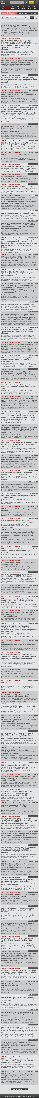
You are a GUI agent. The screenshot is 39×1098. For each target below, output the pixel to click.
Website (9, 1096)
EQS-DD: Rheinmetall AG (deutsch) (13, 176)
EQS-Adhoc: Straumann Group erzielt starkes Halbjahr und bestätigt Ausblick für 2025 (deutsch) (17, 910)
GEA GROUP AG (33, 506)
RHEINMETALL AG (32, 174)
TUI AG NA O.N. (33, 951)
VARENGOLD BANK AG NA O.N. (33, 221)
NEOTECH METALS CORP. (33, 546)
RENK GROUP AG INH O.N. (33, 845)
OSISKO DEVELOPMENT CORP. (33, 610)
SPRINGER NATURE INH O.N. (33, 968)
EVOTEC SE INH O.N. (33, 921)
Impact (18, 8)
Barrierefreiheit (28, 1096)
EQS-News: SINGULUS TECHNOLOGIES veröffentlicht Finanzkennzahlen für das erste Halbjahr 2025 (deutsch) (18, 752)
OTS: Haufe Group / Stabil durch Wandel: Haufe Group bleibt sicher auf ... (18, 563)
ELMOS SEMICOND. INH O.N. (33, 470)
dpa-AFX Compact (8, 13)
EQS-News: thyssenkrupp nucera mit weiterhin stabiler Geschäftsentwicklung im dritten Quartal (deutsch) (19, 1014)
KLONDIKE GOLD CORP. (33, 254)
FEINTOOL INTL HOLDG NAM (33, 1040)
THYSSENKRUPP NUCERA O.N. (33, 1009)
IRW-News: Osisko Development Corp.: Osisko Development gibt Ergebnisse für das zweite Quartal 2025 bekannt (17, 614)
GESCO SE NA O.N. (33, 802)
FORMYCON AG (33, 1071)
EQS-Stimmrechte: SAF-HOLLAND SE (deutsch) (17, 186)
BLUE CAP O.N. (33, 269)
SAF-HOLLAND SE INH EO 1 (33, 184)
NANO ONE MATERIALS (33, 715)
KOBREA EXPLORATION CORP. (33, 312)
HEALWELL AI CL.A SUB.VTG (33, 396)
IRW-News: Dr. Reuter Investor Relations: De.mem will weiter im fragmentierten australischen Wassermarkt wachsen (19, 444)
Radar (13, 8)
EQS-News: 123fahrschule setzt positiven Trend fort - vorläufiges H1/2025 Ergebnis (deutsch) (18, 575)
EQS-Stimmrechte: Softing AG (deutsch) (15, 587)
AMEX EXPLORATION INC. (33, 369)
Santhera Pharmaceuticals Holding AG (33, 892)
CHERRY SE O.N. (33, 342)
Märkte (29, 8)
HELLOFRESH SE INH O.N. (33, 75)
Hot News (33, 13)
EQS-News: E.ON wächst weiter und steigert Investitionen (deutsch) (17, 985)
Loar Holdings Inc (32, 237)
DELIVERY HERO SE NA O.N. (33, 164)
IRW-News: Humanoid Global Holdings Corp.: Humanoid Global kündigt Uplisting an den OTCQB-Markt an (17, 359)
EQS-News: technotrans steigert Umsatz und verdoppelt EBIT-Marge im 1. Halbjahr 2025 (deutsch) (17, 940)
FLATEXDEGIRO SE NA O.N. (33, 152)
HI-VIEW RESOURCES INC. (33, 640)
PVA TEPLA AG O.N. (33, 995)
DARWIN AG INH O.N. (33, 493)
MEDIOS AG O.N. (33, 774)
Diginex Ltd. (33, 731)
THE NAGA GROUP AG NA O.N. (33, 816)
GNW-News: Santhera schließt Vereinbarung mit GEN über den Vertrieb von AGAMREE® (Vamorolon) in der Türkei (19, 896)
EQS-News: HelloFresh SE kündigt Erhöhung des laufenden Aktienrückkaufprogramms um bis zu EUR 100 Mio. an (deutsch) (18, 94)
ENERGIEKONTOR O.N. (33, 455)
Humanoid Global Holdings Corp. (33, 355)
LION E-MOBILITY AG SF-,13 (33, 623)
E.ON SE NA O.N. (33, 981)
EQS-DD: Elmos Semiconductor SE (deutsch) (16, 473)
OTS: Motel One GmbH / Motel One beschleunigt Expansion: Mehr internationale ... (18, 707)
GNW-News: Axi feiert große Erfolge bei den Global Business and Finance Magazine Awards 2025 (18, 386)
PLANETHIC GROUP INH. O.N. (33, 124)
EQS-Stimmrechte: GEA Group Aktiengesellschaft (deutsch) (18, 510)
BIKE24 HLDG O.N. (32, 831)
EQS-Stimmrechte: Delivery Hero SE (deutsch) (17, 166)
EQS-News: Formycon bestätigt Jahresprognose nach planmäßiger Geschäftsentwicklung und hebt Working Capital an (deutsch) (18, 1076)
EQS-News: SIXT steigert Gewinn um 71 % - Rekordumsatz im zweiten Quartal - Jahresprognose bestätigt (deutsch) (16, 793)
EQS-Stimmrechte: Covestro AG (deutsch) (16, 521)
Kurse (34, 8)
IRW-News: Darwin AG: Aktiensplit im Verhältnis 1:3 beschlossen (18, 496)
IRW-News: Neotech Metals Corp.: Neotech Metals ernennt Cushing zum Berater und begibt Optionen (19, 550)
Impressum (17, 1096)
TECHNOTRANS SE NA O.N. (33, 936)
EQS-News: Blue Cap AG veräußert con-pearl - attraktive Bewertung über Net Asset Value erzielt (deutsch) (17, 274)
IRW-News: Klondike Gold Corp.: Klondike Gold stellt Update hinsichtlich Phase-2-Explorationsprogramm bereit (18, 259)
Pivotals (23, 8)
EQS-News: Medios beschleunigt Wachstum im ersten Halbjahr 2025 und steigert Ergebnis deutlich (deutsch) (18, 778)
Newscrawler (23, 13)
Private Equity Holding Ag (33, 140)
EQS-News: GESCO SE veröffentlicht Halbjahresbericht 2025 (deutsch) (14, 806)
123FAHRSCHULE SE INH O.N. (33, 572)
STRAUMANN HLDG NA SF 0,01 (33, 906)
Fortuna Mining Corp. (33, 411)
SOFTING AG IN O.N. (33, 585)
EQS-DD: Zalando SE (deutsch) (11, 671)
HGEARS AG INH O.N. (33, 861)
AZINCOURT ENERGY (33, 596)
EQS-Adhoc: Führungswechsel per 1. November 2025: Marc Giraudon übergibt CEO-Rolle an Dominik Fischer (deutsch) (18, 1061)
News (7, 8)
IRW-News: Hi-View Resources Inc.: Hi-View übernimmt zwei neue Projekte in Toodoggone (18, 644)
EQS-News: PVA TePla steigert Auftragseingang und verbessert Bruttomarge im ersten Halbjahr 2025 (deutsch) (18, 999)
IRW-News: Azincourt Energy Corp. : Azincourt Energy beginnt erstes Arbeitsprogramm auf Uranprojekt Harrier (17, 601)
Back (2, 8)
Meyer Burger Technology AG (33, 1025)
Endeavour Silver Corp (33, 195)
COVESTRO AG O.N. (33, 518)
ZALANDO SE (33, 669)
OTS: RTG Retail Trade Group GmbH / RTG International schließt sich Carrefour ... (16, 695)
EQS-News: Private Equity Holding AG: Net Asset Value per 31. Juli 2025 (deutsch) (18, 144)
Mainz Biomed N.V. (33, 327)
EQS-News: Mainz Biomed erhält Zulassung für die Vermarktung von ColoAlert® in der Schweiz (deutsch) (19, 331)
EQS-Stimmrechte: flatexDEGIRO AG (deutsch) (17, 155)
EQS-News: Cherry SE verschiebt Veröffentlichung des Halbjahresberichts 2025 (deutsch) (19, 345)
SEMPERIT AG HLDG (33, 877)
